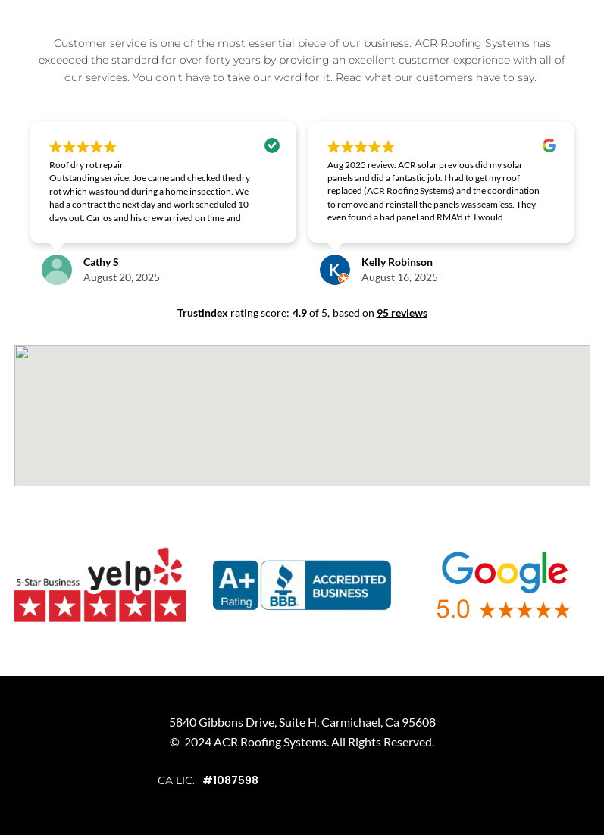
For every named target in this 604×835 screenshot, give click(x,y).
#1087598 (230, 780)
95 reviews (402, 312)
